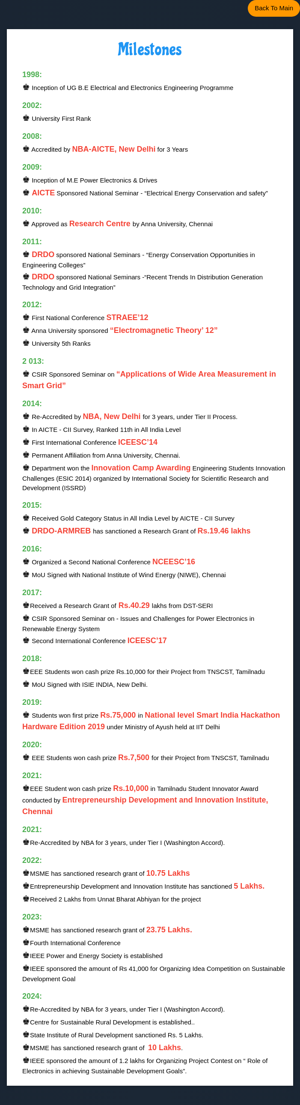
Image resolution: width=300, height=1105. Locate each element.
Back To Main (274, 8)
